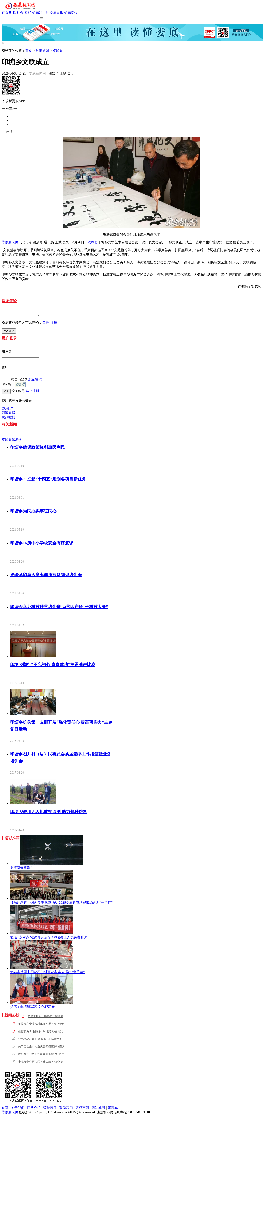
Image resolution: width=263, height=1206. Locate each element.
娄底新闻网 (37, 73)
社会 (20, 12)
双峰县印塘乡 (12, 441)
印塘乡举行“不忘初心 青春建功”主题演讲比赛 (52, 665)
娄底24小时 (40, 12)
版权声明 (82, 1109)
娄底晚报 (71, 12)
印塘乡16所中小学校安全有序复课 (41, 544)
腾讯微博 (8, 418)
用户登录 (9, 339)
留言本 (113, 1109)
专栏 (27, 12)
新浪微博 (8, 414)
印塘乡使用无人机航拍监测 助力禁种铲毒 (48, 813)
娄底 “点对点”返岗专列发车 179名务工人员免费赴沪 (48, 938)
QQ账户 (7, 409)
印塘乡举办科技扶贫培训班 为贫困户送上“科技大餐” (59, 608)
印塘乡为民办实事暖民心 (33, 512)
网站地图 (98, 1109)
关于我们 (17, 1109)
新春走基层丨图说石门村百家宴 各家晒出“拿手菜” (47, 973)
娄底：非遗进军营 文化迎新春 (32, 1008)
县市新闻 (42, 50)
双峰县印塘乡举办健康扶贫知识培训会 (46, 576)
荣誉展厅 (50, 1109)
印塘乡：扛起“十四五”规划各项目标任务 (48, 480)
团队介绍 (34, 1109)
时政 (12, 12)
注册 (53, 324)
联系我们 (66, 1109)
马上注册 (32, 392)
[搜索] (41, 18)
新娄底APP (10, 21)
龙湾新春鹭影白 (22, 869)
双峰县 (58, 50)
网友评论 (9, 301)
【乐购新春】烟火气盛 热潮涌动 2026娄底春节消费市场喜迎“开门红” (61, 904)
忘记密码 (35, 380)
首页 (5, 12)
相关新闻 (9, 425)
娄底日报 (56, 12)
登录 (45, 324)
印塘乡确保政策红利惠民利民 (37, 448)
